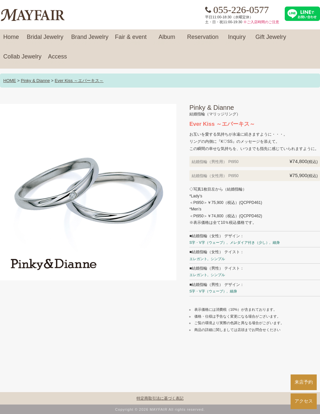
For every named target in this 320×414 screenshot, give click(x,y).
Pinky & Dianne (35, 80)
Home (11, 40)
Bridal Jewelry (45, 40)
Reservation (202, 40)
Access (57, 59)
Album (167, 40)
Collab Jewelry (22, 59)
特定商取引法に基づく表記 (160, 398)
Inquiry (236, 40)
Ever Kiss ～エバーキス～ (79, 80)
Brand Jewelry (89, 40)
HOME (9, 80)
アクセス (304, 401)
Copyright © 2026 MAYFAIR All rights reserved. (160, 409)
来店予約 (304, 382)
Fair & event (131, 40)
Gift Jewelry (270, 40)
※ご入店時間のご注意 (261, 22)
